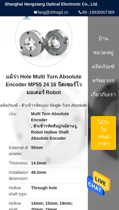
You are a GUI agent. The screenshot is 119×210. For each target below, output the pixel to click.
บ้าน (103, 38)
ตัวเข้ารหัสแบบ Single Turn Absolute (54, 105)
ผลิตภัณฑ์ (9, 105)
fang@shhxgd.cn (53, 12)
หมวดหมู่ (103, 52)
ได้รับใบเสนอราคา (103, 133)
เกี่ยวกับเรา (103, 94)
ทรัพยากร (103, 80)
